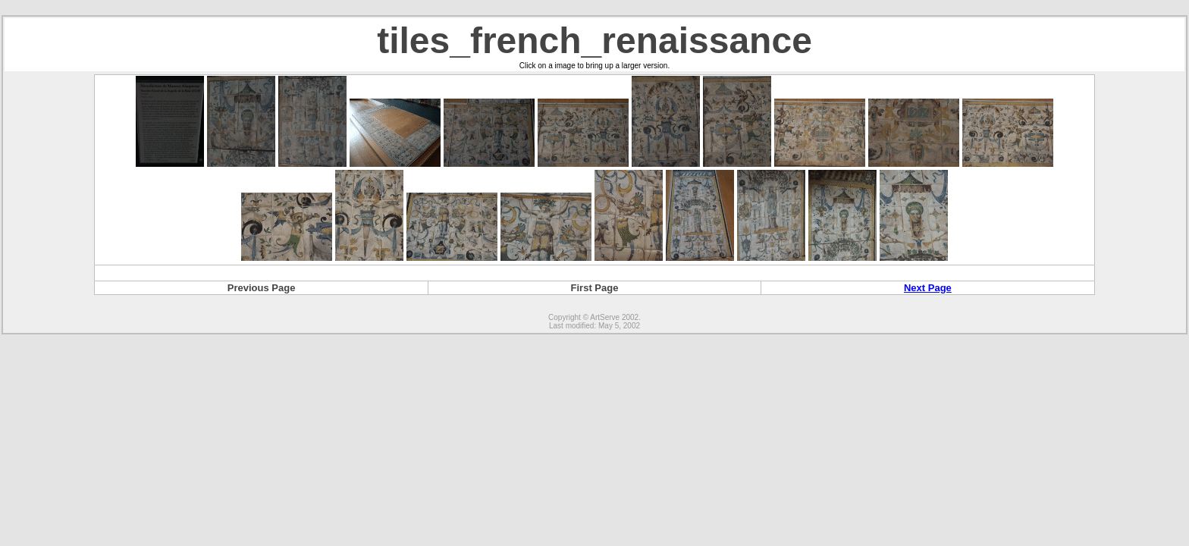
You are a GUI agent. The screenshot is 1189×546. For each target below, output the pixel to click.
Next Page (928, 287)
